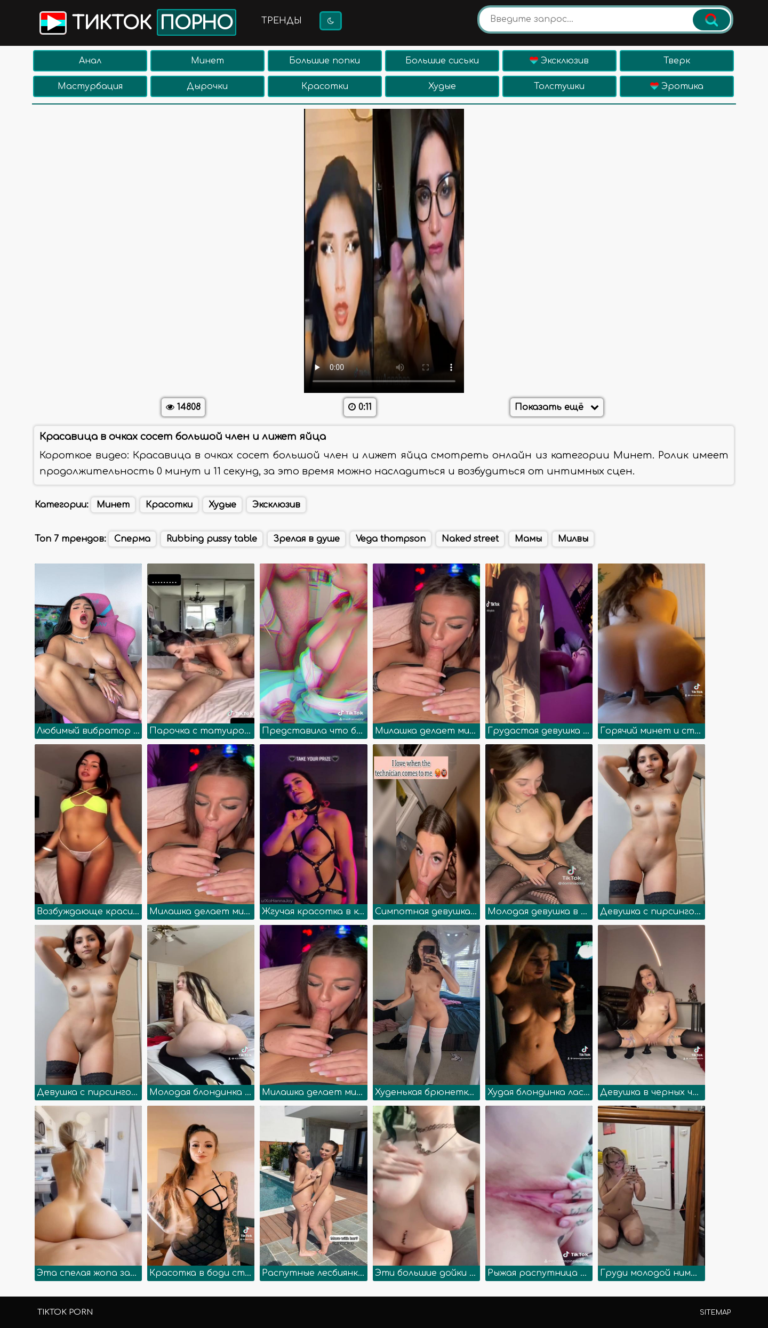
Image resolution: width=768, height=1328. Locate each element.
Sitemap (715, 1312)
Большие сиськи (442, 61)
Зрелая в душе (306, 539)
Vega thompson (391, 539)
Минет (207, 61)
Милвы (573, 539)
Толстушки (559, 86)
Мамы (528, 539)
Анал (90, 61)
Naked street (470, 539)
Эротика (676, 86)
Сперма (132, 539)
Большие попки (324, 61)
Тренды (281, 21)
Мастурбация (90, 86)
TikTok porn (65, 1312)
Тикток (136, 22)
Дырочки (207, 86)
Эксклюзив (559, 61)
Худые (442, 86)
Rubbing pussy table (211, 539)
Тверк (676, 61)
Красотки (324, 86)
